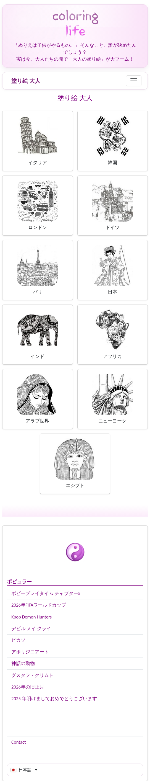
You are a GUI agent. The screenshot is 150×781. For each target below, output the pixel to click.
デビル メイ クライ (31, 628)
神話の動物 (23, 663)
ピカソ (18, 640)
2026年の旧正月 (27, 687)
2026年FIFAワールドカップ (38, 605)
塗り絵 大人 (25, 81)
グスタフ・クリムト (32, 675)
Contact (18, 742)
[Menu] (133, 80)
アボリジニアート (30, 652)
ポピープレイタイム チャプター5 (45, 593)
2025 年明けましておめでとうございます (54, 699)
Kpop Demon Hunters (31, 617)
